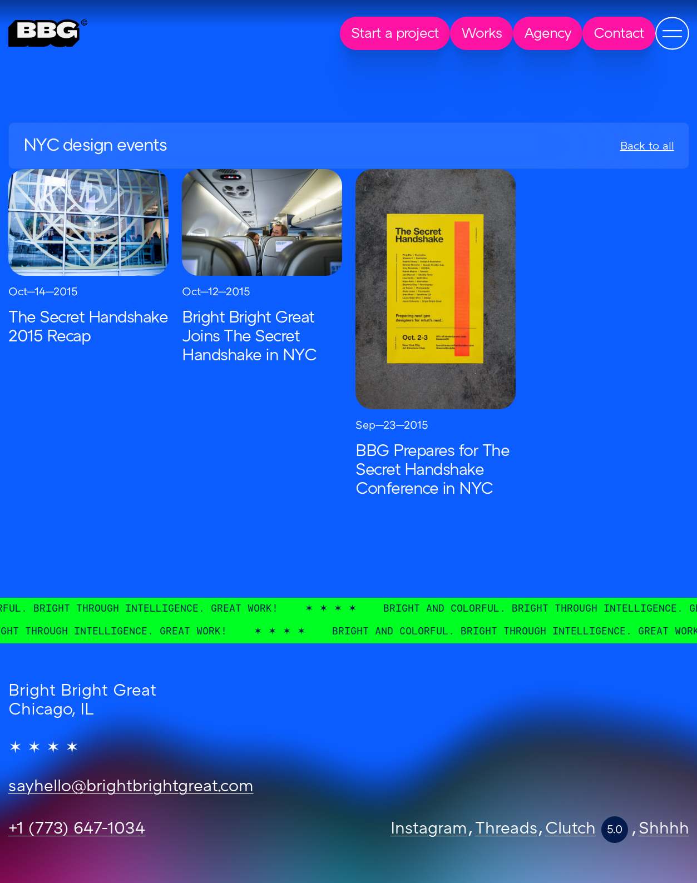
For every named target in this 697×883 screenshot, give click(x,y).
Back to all (647, 147)
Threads (506, 829)
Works (481, 34)
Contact (619, 34)
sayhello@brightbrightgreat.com (131, 787)
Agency (547, 34)
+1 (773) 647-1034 (77, 829)
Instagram (428, 829)
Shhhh (664, 829)
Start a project (395, 34)
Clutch (570, 829)
